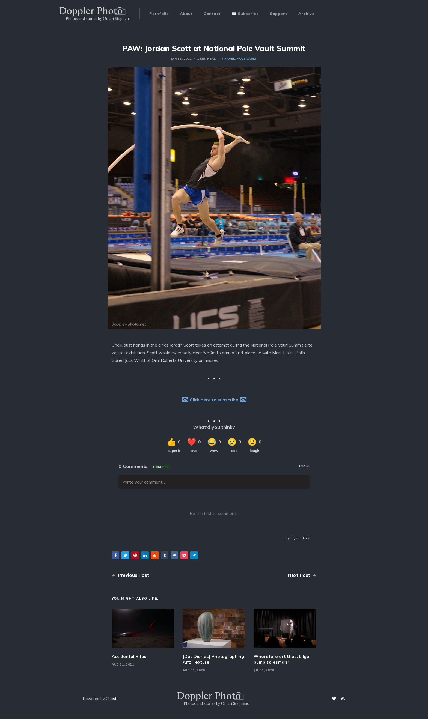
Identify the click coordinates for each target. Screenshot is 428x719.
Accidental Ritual (130, 656)
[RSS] (343, 699)
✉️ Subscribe (245, 13)
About (186, 13)
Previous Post (130, 575)
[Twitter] (334, 699)
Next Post (302, 575)
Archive (306, 13)
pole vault (247, 59)
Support (278, 13)
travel (228, 59)
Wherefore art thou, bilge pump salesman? (281, 659)
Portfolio (159, 13)
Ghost (111, 698)
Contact (212, 13)
